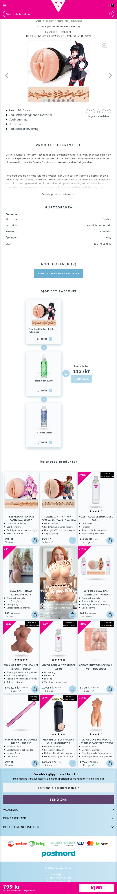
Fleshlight (76, 21)
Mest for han (62, 21)
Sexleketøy (48, 21)
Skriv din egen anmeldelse (58, 273)
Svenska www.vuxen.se (58, 877)
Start (38, 21)
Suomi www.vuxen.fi (58, 881)
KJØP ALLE (81, 379)
